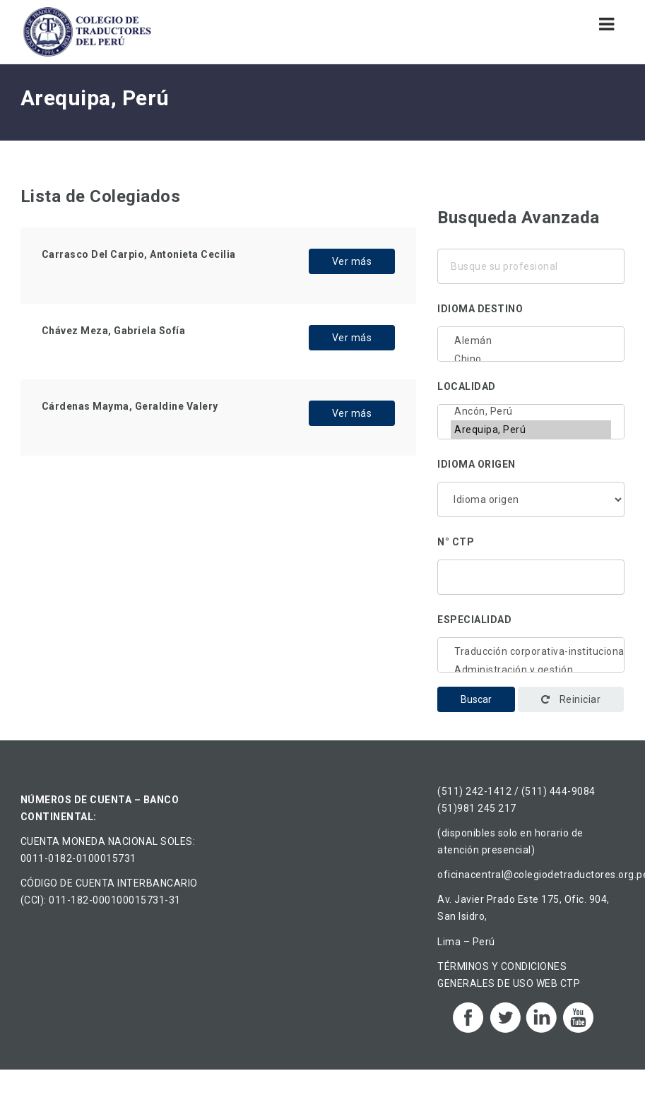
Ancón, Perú (531, 411)
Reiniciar (571, 699)
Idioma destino (480, 308)
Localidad (466, 386)
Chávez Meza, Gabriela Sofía (114, 330)
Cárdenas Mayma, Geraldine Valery (130, 406)
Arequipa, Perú (531, 429)
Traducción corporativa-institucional (531, 651)
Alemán (531, 340)
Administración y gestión (531, 670)
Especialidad (474, 619)
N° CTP (455, 542)
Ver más (352, 261)
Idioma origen (476, 464)
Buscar (476, 699)
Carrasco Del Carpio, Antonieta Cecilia (139, 254)
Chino (531, 359)
